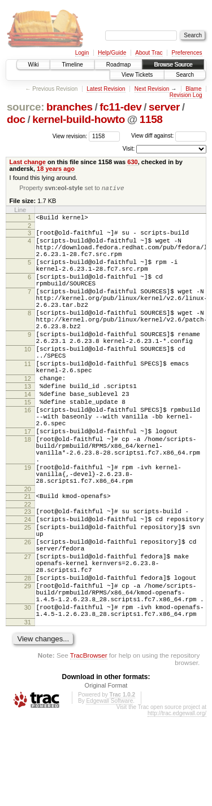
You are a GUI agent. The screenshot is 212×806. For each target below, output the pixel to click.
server (164, 107)
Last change (28, 161)
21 (27, 558)
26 (27, 612)
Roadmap (118, 64)
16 (27, 453)
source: (25, 107)
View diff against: (168, 136)
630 (132, 161)
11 (27, 397)
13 (27, 424)
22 (27, 568)
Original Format (106, 774)
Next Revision (152, 89)
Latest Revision (105, 89)
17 (27, 480)
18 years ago (56, 168)
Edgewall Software (109, 790)
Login (82, 53)
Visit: (129, 149)
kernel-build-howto (78, 119)
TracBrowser (88, 744)
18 (27, 489)
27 (27, 630)
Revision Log (186, 95)
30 (27, 693)
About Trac (148, 53)
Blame (193, 89)
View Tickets (137, 75)
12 (27, 415)
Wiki (33, 64)
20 (27, 551)
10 (27, 379)
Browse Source (173, 64)
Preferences (187, 53)
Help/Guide (112, 53)
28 (27, 657)
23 (27, 575)
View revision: (70, 136)
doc (16, 119)
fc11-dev (120, 107)
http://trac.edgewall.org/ (177, 802)
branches (69, 107)
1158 (151, 119)
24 (27, 585)
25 (27, 594)
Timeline (72, 64)
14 (27, 434)
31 (27, 711)
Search (185, 75)
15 (27, 444)
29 (27, 666)
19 (27, 524)
